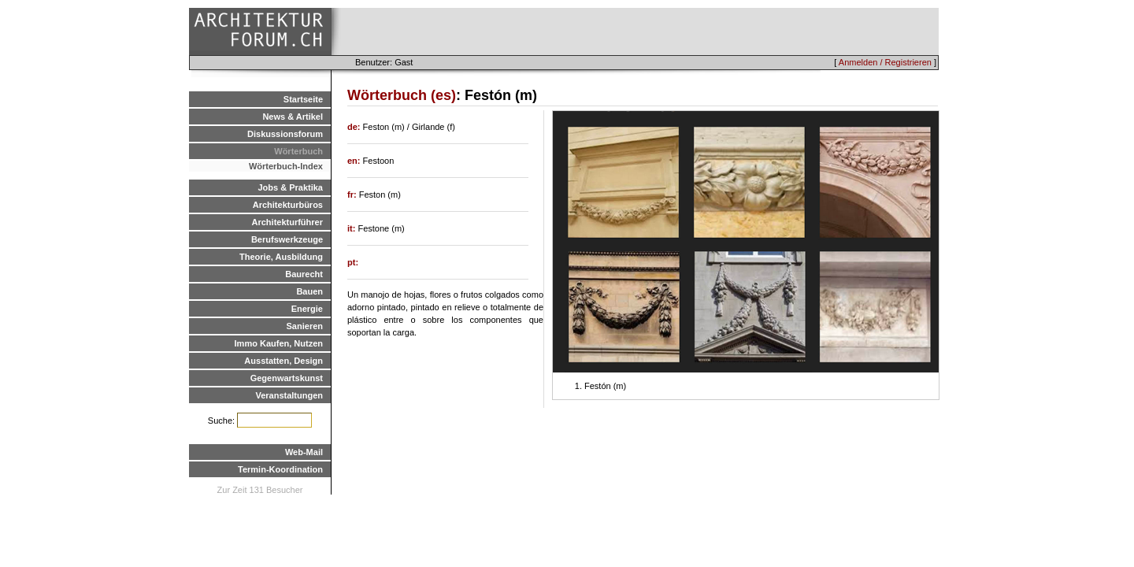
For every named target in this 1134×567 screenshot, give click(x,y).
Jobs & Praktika (290, 187)
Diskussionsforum (285, 134)
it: (352, 228)
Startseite (303, 99)
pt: (352, 262)
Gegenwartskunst (286, 378)
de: (355, 127)
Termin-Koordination (280, 469)
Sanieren (305, 326)
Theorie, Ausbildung (281, 256)
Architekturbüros (288, 204)
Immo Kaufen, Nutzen (279, 343)
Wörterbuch (298, 151)
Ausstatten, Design (283, 360)
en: (355, 160)
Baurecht (304, 274)
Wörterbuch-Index (286, 166)
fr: (353, 194)
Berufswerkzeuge (287, 239)
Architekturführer (287, 222)
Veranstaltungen (289, 395)
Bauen (309, 291)
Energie (307, 308)
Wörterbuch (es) (401, 95)
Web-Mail (304, 452)
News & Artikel (292, 116)
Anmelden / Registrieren (885, 62)
